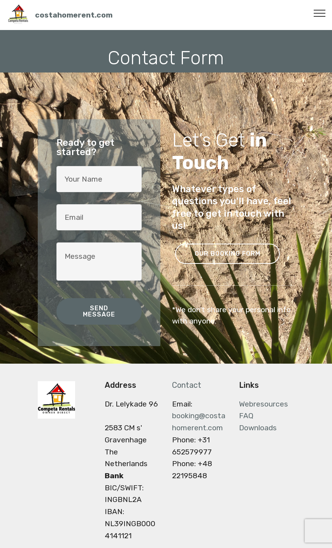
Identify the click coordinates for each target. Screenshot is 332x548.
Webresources (263, 404)
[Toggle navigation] (320, 12)
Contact (186, 385)
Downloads (258, 427)
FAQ (246, 415)
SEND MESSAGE (99, 311)
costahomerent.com (73, 15)
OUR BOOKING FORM (227, 253)
